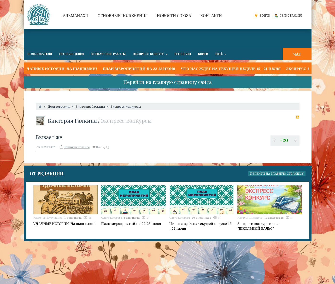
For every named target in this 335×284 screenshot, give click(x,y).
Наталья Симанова (249, 217)
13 (89, 217)
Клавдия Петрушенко (47, 217)
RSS (298, 117)
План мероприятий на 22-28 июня (139, 68)
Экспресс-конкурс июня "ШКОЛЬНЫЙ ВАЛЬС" (258, 226)
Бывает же (49, 137)
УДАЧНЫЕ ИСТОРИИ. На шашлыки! (60, 68)
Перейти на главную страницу (277, 174)
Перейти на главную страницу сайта (167, 82)
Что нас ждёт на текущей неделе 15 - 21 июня (231, 68)
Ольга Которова (111, 217)
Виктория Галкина (72, 120)
